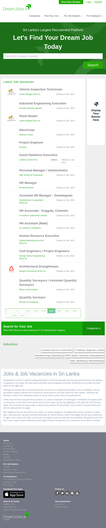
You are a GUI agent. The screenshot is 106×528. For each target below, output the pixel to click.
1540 (43, 311)
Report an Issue (62, 507)
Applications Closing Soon (14, 472)
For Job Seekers (73, 16)
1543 (67, 311)
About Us (7, 443)
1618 (14, 315)
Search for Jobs (10, 470)
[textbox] (53, 56)
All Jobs (6, 467)
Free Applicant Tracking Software (17, 479)
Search (93, 65)
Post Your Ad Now (71, 2)
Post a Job (7, 485)
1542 (59, 311)
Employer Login (10, 482)
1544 (74, 311)
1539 (36, 311)
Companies (34, 16)
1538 (28, 311)
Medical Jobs (9, 504)
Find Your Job (52, 16)
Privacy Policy (9, 449)
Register (98, 2)
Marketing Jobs (9, 507)
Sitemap (6, 457)
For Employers (94, 16)
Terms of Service (10, 451)
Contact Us (8, 446)
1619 (22, 315)
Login (88, 2)
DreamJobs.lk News (11, 460)
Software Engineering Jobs (14, 510)
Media (6, 454)
